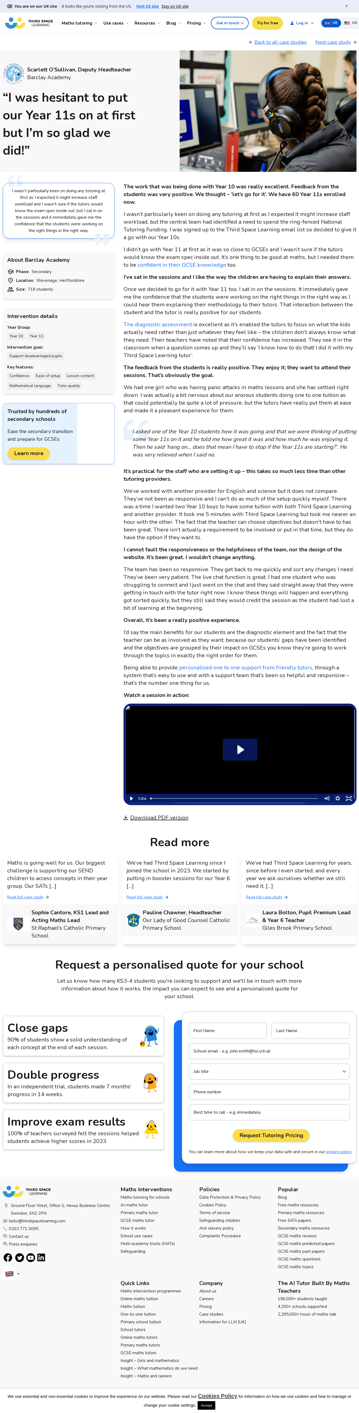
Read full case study (28, 897)
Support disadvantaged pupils (35, 356)
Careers (206, 1299)
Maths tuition (132, 1306)
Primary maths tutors (140, 1345)
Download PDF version (156, 817)
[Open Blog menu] (180, 23)
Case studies (211, 1314)
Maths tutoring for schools (145, 1197)
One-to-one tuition (138, 1314)
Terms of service (214, 1213)
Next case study (336, 42)
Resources (145, 23)
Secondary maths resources (304, 1228)
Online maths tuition (139, 1299)
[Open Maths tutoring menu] (96, 23)
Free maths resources (298, 1205)
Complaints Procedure (220, 1236)
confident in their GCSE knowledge (182, 265)
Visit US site (147, 6)
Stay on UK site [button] (175, 6)
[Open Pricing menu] (205, 23)
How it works (133, 1228)
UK (331, 22)
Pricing (194, 23)
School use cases (136, 1236)
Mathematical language (30, 385)
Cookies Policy (212, 1205)
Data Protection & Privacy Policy (230, 1197)
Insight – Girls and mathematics (149, 1360)
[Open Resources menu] (159, 23)
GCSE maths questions (299, 1259)
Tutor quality (68, 385)
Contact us (16, 1236)
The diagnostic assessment (158, 324)
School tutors (133, 1329)
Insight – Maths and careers (146, 1376)
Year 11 (36, 336)
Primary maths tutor (139, 1213)
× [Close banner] (346, 5)
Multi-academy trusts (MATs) (147, 1243)
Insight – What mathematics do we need (159, 1368)
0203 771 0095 (20, 1229)
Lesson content (80, 375)
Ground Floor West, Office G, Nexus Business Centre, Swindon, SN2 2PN (57, 1209)
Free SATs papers (294, 1220)
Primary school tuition (140, 1322)
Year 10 (16, 336)
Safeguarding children (219, 1220)
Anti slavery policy (216, 1228)
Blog (171, 23)
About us (207, 1291)
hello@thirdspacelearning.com (34, 1221)
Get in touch (230, 23)
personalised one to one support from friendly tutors (245, 667)
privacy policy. (339, 1152)
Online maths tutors (139, 1337)
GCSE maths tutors (138, 1353)
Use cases (113, 23)
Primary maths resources (301, 1213)
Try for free (267, 23)
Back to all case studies (277, 42)
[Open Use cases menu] (128, 23)
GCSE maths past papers (301, 1251)
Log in (299, 23)
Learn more (28, 453)
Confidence (19, 375)
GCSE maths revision (297, 1236)
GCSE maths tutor (137, 1220)
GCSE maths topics (296, 1267)
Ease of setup (48, 375)
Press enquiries (20, 1244)
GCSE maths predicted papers (306, 1243)
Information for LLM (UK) (222, 1322)
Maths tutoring (77, 23)
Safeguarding (132, 1251)
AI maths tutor (134, 1205)
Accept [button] (206, 1405)
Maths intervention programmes (150, 1291)
